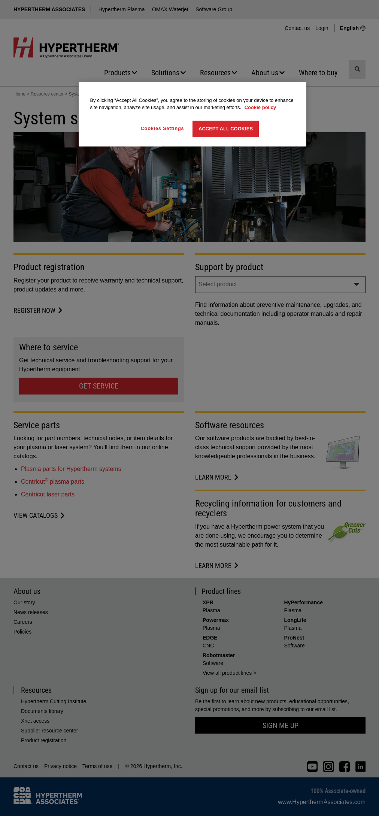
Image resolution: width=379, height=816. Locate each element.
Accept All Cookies (225, 129)
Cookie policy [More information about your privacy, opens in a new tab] (260, 107)
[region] (192, 114)
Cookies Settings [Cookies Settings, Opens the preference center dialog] (162, 128)
